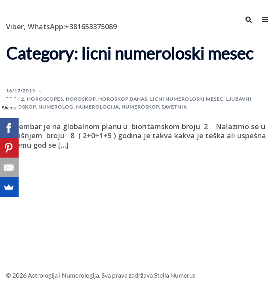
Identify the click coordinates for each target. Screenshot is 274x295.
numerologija (97, 107)
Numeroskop (140, 107)
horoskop (80, 99)
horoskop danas (122, 99)
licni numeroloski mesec (186, 99)
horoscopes (45, 99)
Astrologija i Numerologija (52, 14)
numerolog (55, 107)
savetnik (174, 107)
